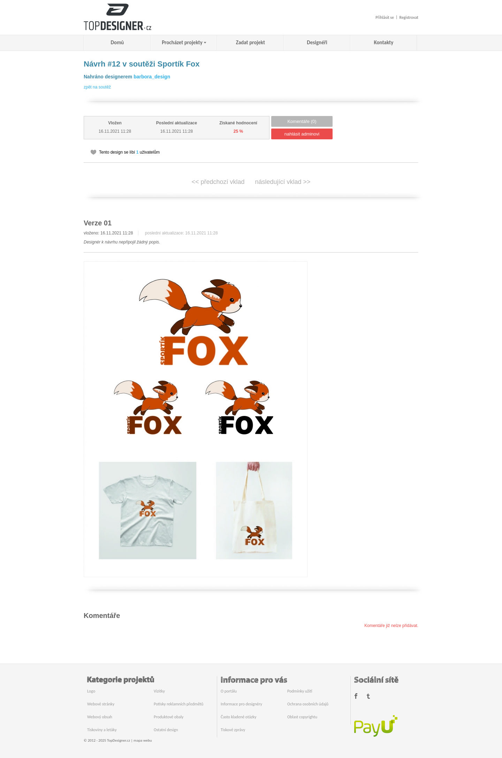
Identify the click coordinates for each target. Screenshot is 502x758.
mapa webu (143, 740)
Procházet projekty (182, 42)
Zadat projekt (250, 42)
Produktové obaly (168, 716)
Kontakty (384, 42)
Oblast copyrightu (302, 716)
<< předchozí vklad (217, 181)
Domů (117, 42)
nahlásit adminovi (301, 134)
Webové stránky (100, 704)
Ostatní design (166, 729)
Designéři (317, 42)
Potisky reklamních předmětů (178, 704)
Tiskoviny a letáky (102, 729)
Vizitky (159, 691)
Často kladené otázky (238, 716)
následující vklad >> (283, 181)
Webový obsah (99, 716)
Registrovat (409, 17)
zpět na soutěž (97, 87)
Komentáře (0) (301, 121)
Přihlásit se (384, 17)
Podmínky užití (299, 691)
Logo (91, 691)
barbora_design (152, 76)
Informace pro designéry (241, 704)
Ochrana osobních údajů (307, 704)
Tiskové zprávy (233, 729)
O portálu (229, 691)
